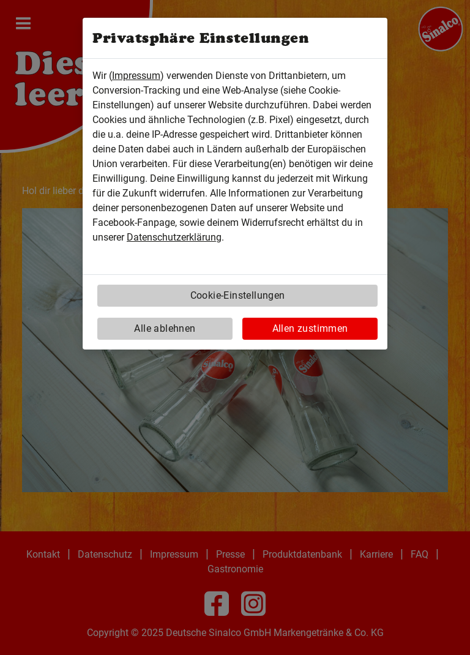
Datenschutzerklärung (174, 237)
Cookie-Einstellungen (237, 295)
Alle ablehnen (164, 328)
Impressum (136, 75)
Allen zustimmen (310, 328)
